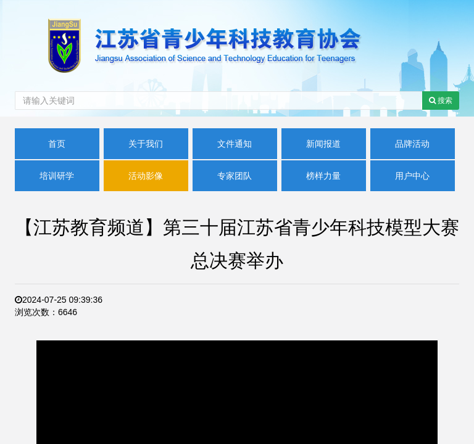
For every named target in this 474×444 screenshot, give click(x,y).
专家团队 (234, 176)
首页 (56, 144)
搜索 (440, 100)
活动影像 (145, 176)
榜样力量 (323, 176)
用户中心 (412, 176)
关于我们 (145, 144)
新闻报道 (323, 144)
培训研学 (57, 176)
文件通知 (234, 144)
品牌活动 (412, 144)
